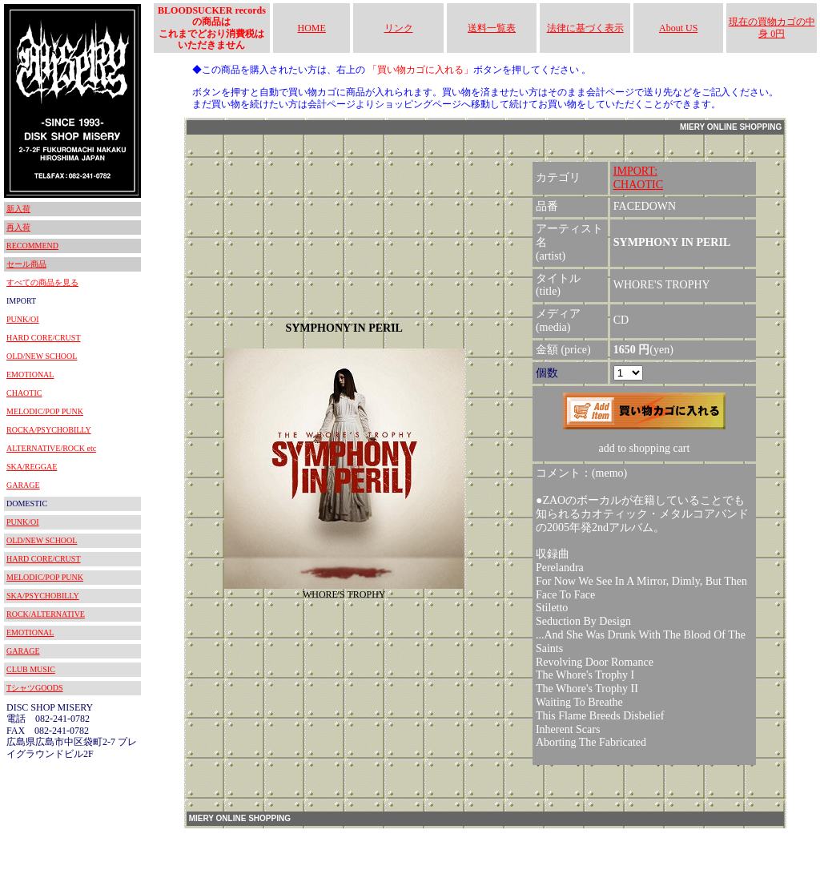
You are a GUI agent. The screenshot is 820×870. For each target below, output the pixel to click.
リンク (398, 28)
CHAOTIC (24, 393)
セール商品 (26, 264)
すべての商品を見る (42, 282)
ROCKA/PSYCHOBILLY (48, 429)
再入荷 (18, 227)
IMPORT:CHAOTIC (638, 178)
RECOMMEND (32, 245)
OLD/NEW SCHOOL (41, 356)
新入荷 (18, 208)
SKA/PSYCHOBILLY (42, 595)
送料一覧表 (492, 28)
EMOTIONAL (30, 374)
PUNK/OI (22, 319)
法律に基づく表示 (585, 28)
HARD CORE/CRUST (43, 337)
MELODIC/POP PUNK (44, 411)
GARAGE (23, 485)
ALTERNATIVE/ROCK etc (51, 448)
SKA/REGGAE (31, 466)
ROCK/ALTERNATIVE (45, 614)
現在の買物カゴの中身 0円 (772, 27)
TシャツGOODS (34, 687)
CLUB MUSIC (30, 669)
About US (678, 28)
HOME (312, 28)
